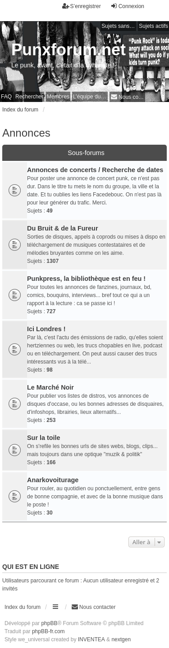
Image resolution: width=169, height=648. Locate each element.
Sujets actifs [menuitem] (153, 26)
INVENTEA (91, 639)
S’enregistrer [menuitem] (81, 6)
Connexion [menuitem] (127, 6)
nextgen (121, 639)
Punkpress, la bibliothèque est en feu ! (86, 278)
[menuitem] (127, 97)
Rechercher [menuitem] (29, 96)
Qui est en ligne (30, 566)
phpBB (49, 623)
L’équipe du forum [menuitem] (90, 96)
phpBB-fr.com (48, 631)
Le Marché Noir (50, 387)
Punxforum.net (68, 49)
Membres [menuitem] (58, 96)
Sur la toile (43, 437)
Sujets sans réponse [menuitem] (118, 26)
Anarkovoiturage (52, 480)
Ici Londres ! (46, 329)
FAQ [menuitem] (6, 96)
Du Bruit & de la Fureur (62, 228)
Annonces (26, 133)
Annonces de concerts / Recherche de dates (95, 169)
